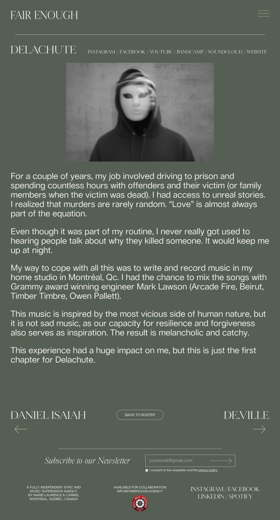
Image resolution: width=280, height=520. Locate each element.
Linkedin (211, 496)
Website (257, 52)
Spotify (240, 496)
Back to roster (140, 415)
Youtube (161, 52)
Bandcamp (190, 52)
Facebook (132, 52)
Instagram (101, 52)
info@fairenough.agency (140, 491)
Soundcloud (225, 52)
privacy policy (208, 470)
